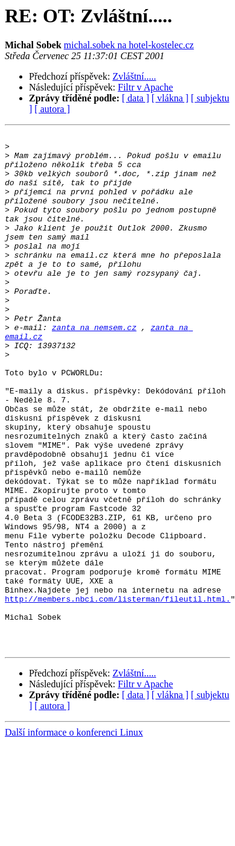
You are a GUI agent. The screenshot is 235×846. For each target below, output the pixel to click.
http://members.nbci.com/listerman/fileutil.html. (117, 692)
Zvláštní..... (134, 76)
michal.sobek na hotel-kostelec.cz (129, 45)
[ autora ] (52, 109)
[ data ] (135, 98)
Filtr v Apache (146, 87)
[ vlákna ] (170, 98)
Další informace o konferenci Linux (74, 835)
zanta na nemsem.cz (94, 366)
